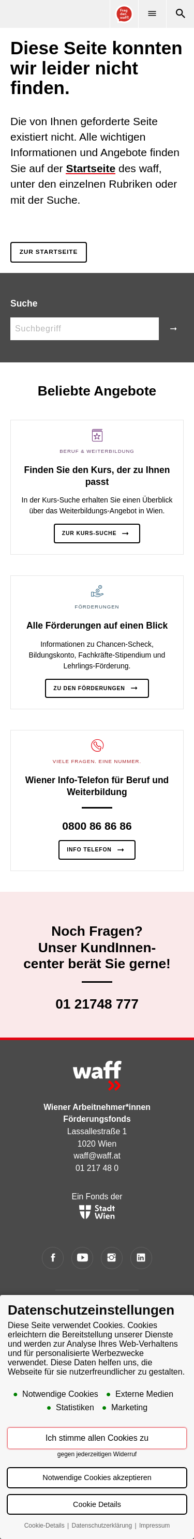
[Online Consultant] (124, 14)
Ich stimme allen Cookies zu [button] (97, 1439)
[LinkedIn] (141, 1258)
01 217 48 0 (97, 1168)
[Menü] (152, 14)
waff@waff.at (97, 1155)
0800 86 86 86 (96, 826)
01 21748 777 (97, 1004)
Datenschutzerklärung (102, 1526)
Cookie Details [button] (97, 1505)
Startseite (90, 168)
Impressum (154, 1526)
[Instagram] (112, 1258)
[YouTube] (82, 1258)
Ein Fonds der (96, 1205)
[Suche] (180, 14)
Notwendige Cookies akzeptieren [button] (96, 1478)
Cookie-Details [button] (45, 1526)
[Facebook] (53, 1258)
